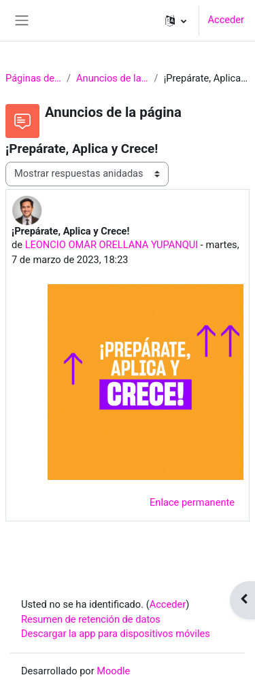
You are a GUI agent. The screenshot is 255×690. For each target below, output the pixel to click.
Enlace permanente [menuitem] (192, 502)
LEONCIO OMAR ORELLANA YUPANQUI (112, 245)
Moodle (113, 671)
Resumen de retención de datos (90, 619)
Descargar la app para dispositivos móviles (115, 633)
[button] (176, 20)
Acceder (225, 20)
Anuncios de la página (112, 78)
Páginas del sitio (33, 78)
